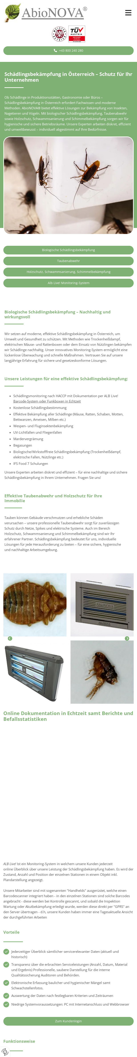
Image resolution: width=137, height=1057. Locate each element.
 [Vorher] (10, 638)
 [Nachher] (127, 638)
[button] (114, 13)
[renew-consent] (5, 1052)
